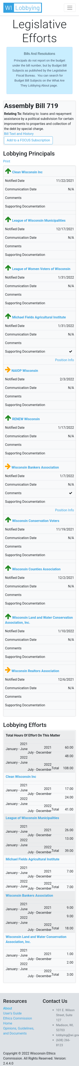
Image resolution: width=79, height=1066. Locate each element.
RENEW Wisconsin (26, 419)
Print (6, 161)
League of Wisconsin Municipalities (39, 221)
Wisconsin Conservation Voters (35, 521)
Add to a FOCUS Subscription (28, 140)
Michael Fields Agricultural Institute (39, 317)
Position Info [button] (64, 360)
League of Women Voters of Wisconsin (41, 269)
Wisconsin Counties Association (36, 569)
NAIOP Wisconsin (25, 371)
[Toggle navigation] (70, 8)
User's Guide (12, 1013)
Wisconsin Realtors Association (35, 671)
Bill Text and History (19, 134)
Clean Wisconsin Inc (27, 172)
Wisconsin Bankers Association (35, 467)
